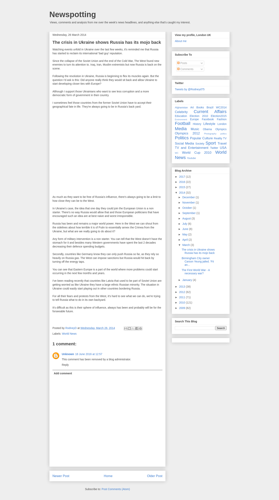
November (188, 202)
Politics (182, 137)
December (188, 197)
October (187, 207)
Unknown (68, 354)
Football (182, 123)
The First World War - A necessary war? (196, 271)
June (185, 229)
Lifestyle (209, 124)
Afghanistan (181, 107)
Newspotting (72, 14)
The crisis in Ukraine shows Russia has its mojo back (198, 251)
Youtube (191, 158)
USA (223, 148)
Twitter (214, 147)
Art (192, 107)
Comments (185, 69)
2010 (182, 302)
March (186, 244)
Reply (65, 364)
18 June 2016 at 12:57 (88, 354)
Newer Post (60, 476)
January (187, 280)
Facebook (208, 119)
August (186, 218)
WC (177, 153)
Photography (210, 133)
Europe (194, 119)
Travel (222, 143)
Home (108, 476)
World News (69, 333)
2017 (182, 176)
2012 (182, 292)
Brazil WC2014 (217, 107)
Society (199, 143)
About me (181, 41)
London (222, 123)
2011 (182, 297)
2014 (182, 192)
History (197, 123)
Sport (211, 143)
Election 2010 (199, 116)
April (185, 239)
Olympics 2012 (187, 133)
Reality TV (220, 138)
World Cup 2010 (196, 152)
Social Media (184, 143)
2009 (182, 308)
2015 (182, 187)
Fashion (222, 119)
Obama (207, 129)
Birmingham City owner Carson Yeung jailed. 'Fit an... (198, 261)
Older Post (154, 476)
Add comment (63, 373)
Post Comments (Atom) (116, 489)
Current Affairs (210, 111)
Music (195, 129)
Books (200, 107)
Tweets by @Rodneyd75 (190, 89)
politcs (223, 133)
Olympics (221, 129)
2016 (182, 181)
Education (181, 116)
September (189, 213)
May (185, 234)
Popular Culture (201, 138)
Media (181, 128)
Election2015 (219, 116)
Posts (182, 63)
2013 (182, 286)
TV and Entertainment (191, 148)
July (185, 223)
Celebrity (181, 112)
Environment (181, 119)
